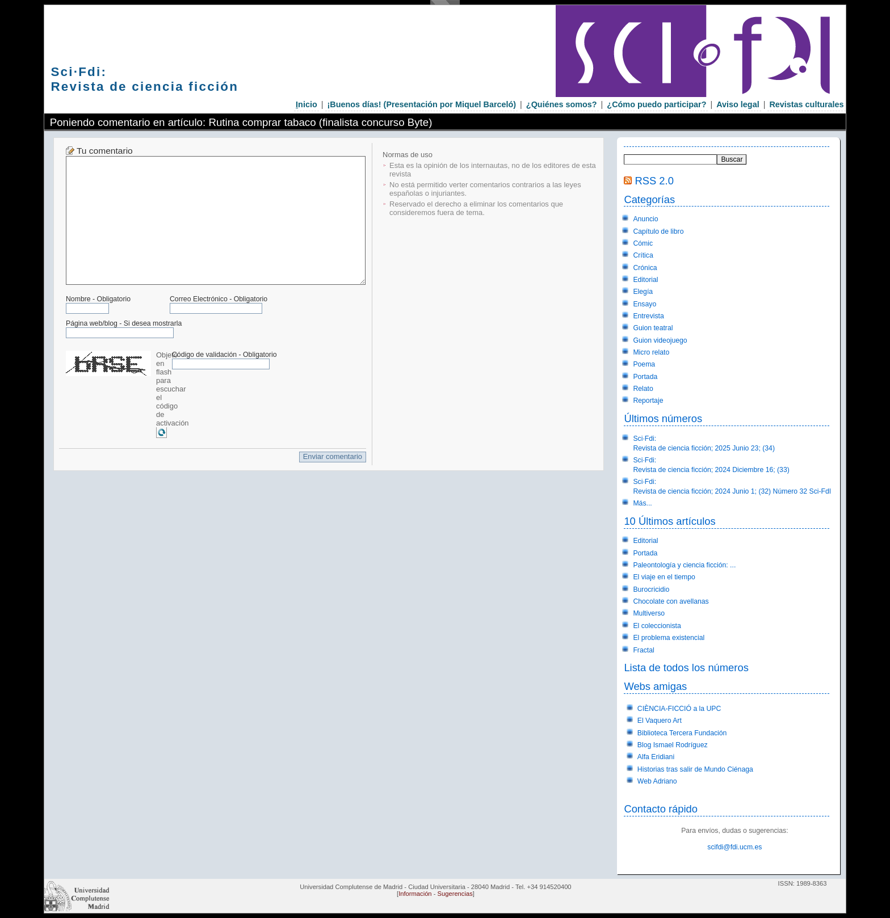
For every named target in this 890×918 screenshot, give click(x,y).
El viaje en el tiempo (664, 577)
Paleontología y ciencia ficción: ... (684, 565)
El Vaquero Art (659, 721)
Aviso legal (737, 104)
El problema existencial (668, 638)
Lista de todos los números (686, 667)
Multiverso (649, 613)
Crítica (643, 255)
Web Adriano (657, 781)
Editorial (645, 280)
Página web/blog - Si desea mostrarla (124, 323)
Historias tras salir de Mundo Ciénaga (695, 769)
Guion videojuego (660, 340)
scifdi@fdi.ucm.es (734, 847)
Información (414, 893)
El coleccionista (657, 626)
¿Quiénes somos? (561, 104)
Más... (642, 503)
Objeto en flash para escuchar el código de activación (172, 389)
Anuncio (645, 219)
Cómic (643, 243)
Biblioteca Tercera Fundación (682, 733)
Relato (643, 389)
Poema (644, 364)
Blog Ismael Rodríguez (672, 745)
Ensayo (644, 304)
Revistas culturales (806, 104)
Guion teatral (653, 328)
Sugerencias (455, 893)
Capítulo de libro (658, 231)
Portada (645, 377)
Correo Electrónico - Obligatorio (218, 299)
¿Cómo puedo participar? (656, 104)
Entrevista (648, 316)
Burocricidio (651, 589)
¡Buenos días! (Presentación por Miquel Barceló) (421, 104)
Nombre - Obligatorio (98, 299)
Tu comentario (105, 150)
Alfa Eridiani (655, 757)
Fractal (643, 650)
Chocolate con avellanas (670, 601)
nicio (306, 104)
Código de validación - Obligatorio (224, 355)
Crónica (645, 268)
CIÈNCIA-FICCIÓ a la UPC (679, 709)
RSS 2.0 (654, 181)
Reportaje (648, 401)
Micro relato (651, 352)
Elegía (643, 292)
